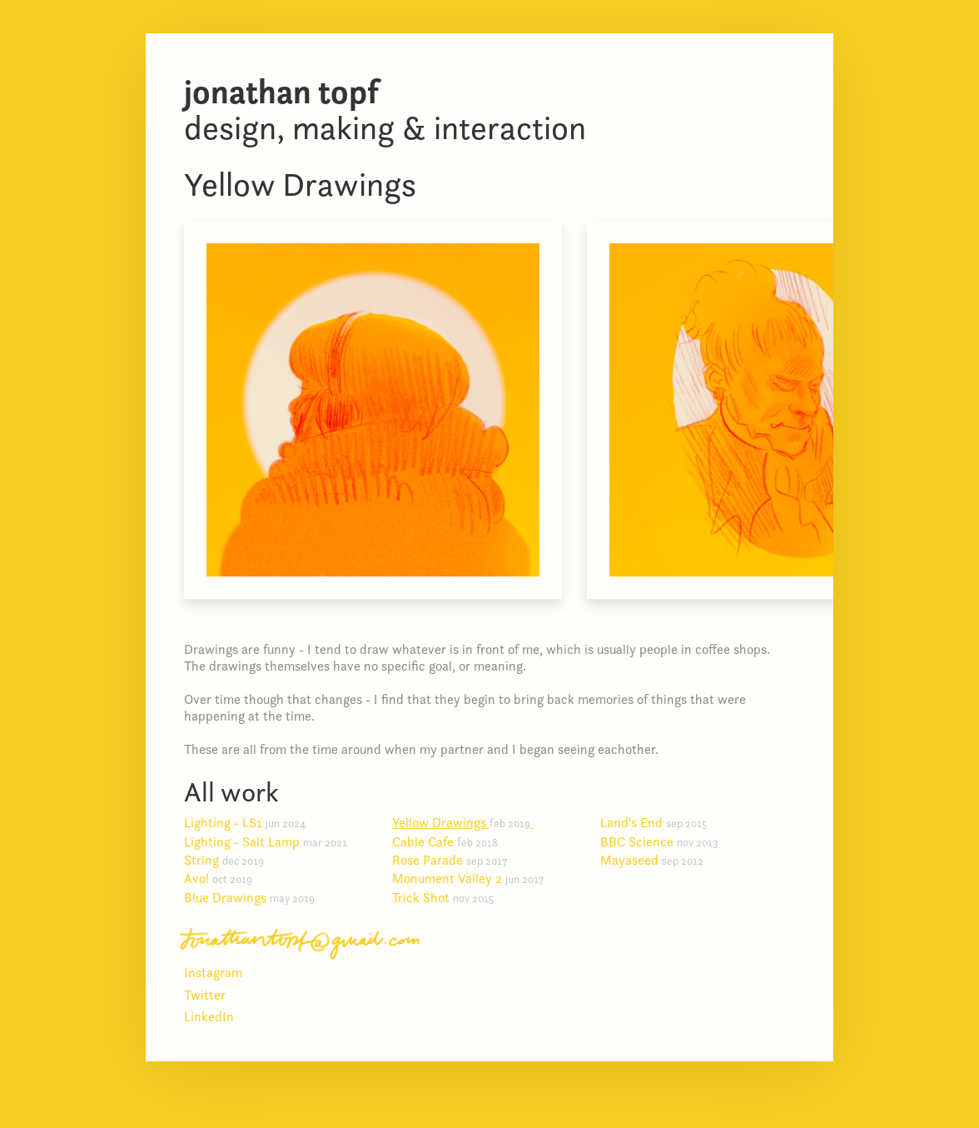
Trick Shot (449, 897)
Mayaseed (658, 859)
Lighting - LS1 (251, 822)
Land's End (660, 822)
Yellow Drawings (468, 822)
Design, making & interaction (385, 109)
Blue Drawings (256, 897)
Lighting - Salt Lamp (272, 841)
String (230, 859)
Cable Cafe (451, 841)
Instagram (213, 972)
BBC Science (666, 841)
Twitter (205, 994)
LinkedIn (209, 1016)
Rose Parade (456, 859)
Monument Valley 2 (474, 878)
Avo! (225, 878)
